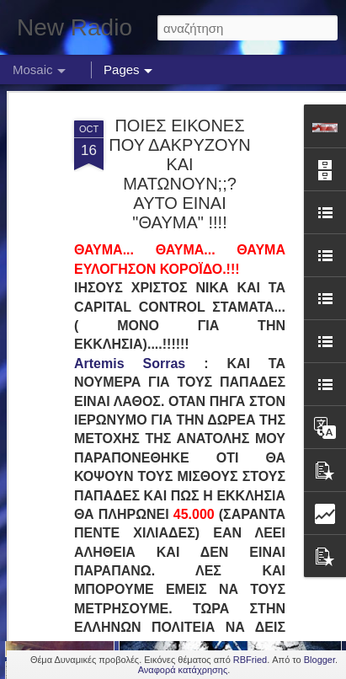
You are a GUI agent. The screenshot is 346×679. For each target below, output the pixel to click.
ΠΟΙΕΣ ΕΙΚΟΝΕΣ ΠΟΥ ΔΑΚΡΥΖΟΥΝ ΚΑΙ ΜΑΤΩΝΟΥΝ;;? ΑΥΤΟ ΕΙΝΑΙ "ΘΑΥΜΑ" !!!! (179, 113)
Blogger (319, 660)
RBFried (250, 660)
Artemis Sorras (129, 302)
